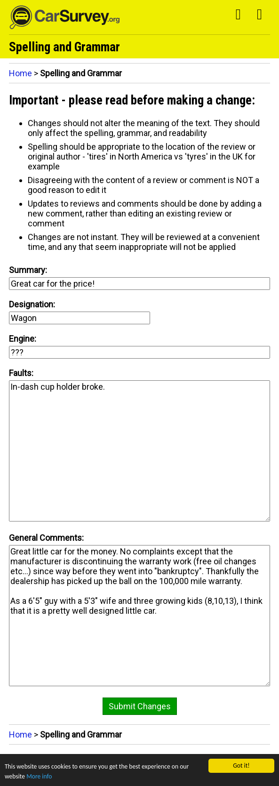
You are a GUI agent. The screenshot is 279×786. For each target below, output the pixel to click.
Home (20, 73)
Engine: (22, 339)
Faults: (21, 373)
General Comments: (46, 538)
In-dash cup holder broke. (140, 450)
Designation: (32, 304)
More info (39, 776)
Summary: (28, 270)
